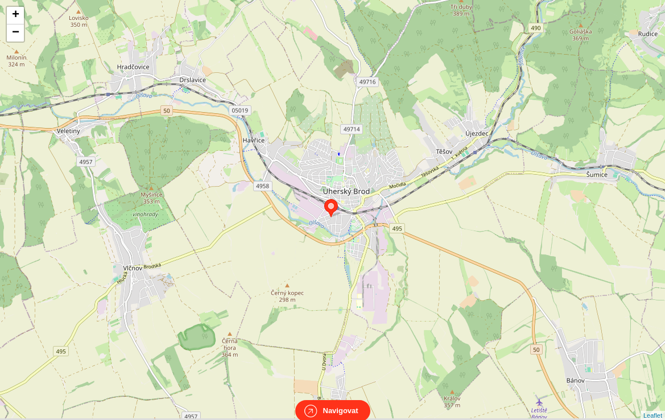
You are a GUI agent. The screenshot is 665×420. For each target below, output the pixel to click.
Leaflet (652, 405)
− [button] (15, 33)
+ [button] (15, 15)
